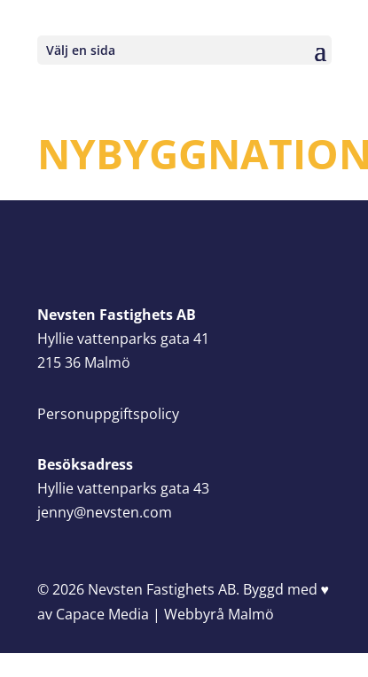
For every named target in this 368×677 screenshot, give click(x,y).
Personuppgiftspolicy (108, 414)
